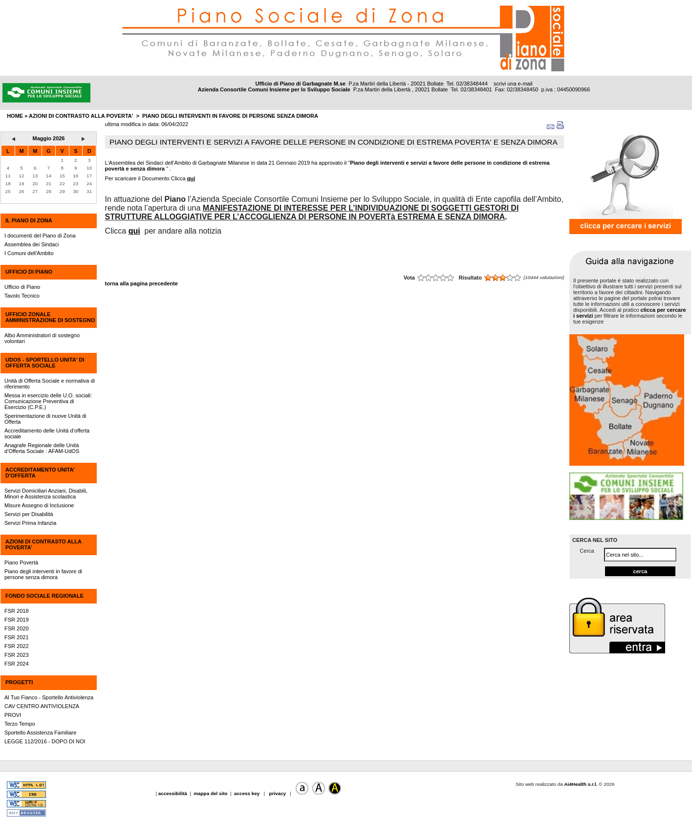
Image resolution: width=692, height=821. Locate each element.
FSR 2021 (16, 637)
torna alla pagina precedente (141, 283)
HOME (15, 116)
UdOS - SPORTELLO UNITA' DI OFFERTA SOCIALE (44, 362)
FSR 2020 (16, 628)
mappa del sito (210, 793)
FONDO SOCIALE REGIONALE (44, 596)
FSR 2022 (16, 646)
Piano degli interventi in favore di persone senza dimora (230, 116)
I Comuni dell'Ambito (29, 253)
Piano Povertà (21, 562)
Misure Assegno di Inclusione (39, 505)
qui (191, 178)
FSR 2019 (16, 620)
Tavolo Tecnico (22, 296)
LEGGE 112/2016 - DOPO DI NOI (45, 741)
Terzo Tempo (19, 724)
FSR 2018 (16, 611)
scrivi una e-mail (513, 83)
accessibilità (173, 793)
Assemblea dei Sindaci (31, 244)
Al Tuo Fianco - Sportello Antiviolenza (48, 697)
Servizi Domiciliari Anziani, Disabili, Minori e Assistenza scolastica (45, 493)
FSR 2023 (16, 655)
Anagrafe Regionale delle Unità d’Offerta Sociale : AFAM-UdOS (41, 448)
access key (247, 793)
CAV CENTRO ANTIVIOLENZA (41, 706)
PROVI (12, 715)
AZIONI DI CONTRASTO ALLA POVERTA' (43, 544)
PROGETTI (19, 682)
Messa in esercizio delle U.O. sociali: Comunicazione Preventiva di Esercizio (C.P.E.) (48, 401)
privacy (277, 793)
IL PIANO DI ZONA (28, 220)
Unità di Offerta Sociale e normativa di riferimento (49, 383)
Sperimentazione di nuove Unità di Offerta (45, 419)
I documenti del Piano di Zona (40, 235)
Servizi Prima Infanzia (30, 523)
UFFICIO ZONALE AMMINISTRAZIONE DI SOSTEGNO (50, 317)
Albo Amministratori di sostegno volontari (42, 338)
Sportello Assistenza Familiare (40, 732)
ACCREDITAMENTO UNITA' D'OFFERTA (40, 472)
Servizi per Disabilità (28, 514)
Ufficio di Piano (22, 287)
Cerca (587, 551)
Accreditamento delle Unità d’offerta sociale (46, 433)
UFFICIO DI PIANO (28, 272)
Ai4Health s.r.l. (580, 784)
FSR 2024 (16, 664)
